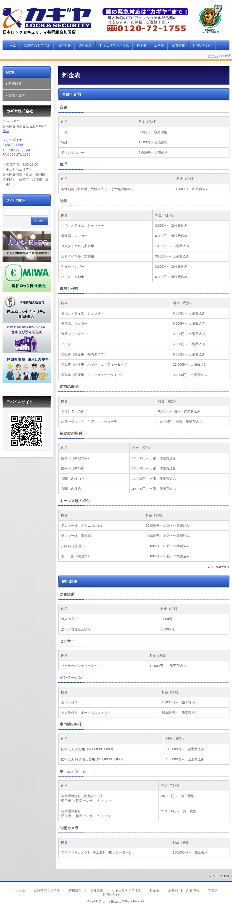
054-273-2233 (19, 150)
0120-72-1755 (13, 145)
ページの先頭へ (218, 567)
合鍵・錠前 (16, 95)
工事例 (159, 45)
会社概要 (85, 45)
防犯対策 (64, 45)
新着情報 (178, 45)
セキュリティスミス (114, 45)
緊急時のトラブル (37, 45)
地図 (6, 131)
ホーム (11, 45)
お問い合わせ (202, 45)
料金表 (142, 45)
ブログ (213, 890)
